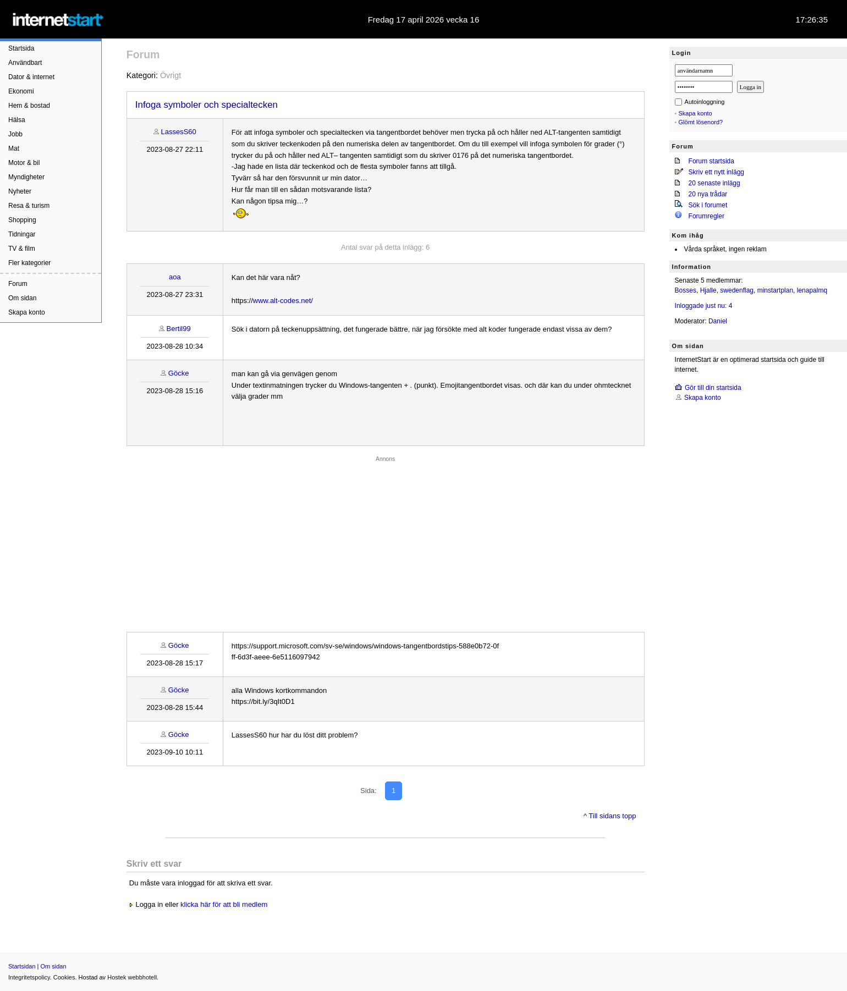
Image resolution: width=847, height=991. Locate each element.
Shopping (22, 220)
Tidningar (22, 234)
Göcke (178, 373)
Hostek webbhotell (132, 977)
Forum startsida (711, 161)
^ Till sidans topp (610, 816)
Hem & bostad (29, 105)
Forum (18, 284)
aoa (175, 277)
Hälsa (16, 120)
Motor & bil (24, 163)
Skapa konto (26, 312)
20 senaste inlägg (714, 183)
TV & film (21, 248)
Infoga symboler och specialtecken (206, 105)
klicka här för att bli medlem (223, 904)
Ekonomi (21, 91)
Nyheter (19, 191)
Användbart (25, 63)
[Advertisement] (386, 541)
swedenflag (737, 290)
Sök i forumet (708, 205)
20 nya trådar (708, 194)
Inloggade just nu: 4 (704, 306)
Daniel (717, 321)
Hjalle (708, 290)
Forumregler (706, 216)
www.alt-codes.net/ (283, 300)
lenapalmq (812, 290)
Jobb (15, 134)
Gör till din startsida (713, 388)
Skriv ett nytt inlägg (716, 172)
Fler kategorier (29, 263)
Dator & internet (31, 77)
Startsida (21, 48)
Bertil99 (179, 328)
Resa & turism (29, 206)
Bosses (685, 290)
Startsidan (22, 966)
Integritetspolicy (29, 977)
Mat (13, 148)
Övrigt (170, 75)
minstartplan (775, 290)
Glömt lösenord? (701, 122)
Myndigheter (26, 177)
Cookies (64, 977)
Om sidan (22, 298)
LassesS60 (178, 132)
